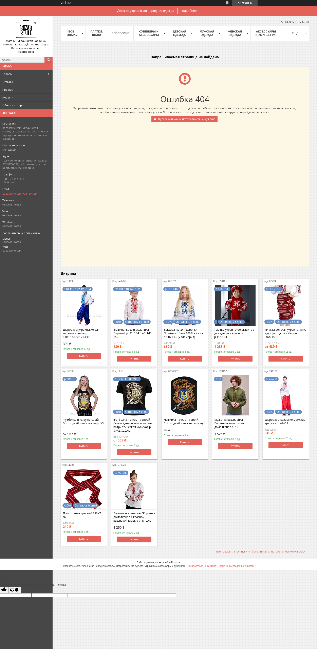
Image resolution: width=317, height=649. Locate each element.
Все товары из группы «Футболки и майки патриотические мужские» (260, 551)
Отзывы (7, 82)
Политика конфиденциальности (236, 566)
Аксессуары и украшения (266, 33)
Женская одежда (235, 33)
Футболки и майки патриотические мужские (186, 119)
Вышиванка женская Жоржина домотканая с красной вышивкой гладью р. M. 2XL (134, 517)
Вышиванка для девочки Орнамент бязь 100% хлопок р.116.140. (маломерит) (184, 333)
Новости (7, 97)
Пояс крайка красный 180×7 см (82, 515)
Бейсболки (120, 33)
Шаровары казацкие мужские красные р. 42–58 (285, 421)
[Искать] (48, 60)
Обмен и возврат (13, 105)
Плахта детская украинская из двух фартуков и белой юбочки (285, 333)
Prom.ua (175, 562)
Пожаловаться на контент (201, 566)
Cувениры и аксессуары (149, 33)
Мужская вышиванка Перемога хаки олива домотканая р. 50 (229, 423)
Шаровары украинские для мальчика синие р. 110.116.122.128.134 (81, 333)
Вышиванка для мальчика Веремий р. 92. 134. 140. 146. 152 (132, 333)
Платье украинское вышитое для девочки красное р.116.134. (234, 333)
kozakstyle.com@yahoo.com (19, 193)
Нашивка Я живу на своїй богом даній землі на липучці (183, 421)
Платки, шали (96, 33)
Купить (84, 356)
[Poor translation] (14, 590)
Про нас (7, 89)
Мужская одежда (207, 33)
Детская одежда (179, 33)
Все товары (71, 33)
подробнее (189, 11)
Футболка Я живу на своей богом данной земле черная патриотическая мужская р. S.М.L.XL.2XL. (132, 425)
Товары (7, 74)
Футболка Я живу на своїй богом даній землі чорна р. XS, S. (84, 423)
